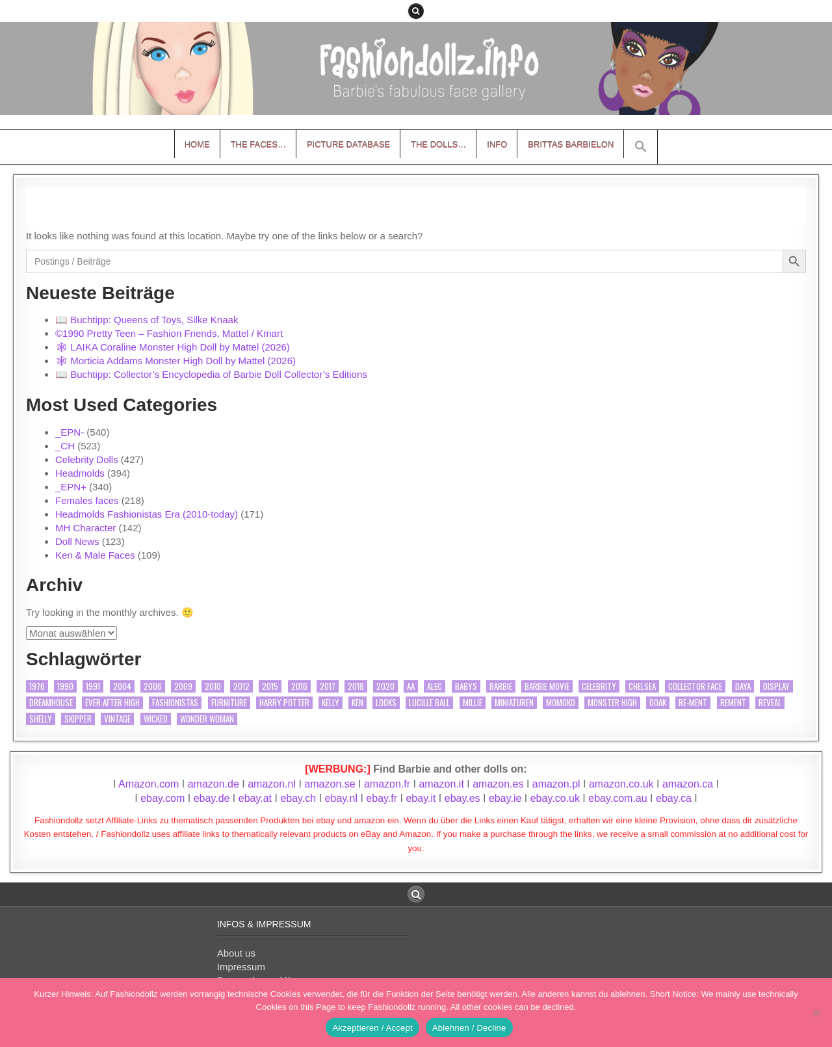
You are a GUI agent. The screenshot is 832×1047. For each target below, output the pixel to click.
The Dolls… (438, 144)
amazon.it (441, 783)
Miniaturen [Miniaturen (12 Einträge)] (514, 702)
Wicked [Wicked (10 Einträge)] (156, 719)
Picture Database (348, 144)
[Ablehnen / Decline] (815, 1012)
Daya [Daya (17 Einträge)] (743, 686)
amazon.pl (556, 783)
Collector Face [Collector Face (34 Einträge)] (695, 686)
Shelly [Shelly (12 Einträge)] (40, 719)
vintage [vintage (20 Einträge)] (117, 719)
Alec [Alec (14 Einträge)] (434, 686)
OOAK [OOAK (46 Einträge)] (657, 702)
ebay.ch (298, 798)
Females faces (87, 500)
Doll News (77, 541)
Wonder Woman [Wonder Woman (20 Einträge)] (207, 719)
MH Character (85, 527)
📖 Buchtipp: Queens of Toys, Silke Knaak (146, 319)
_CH (65, 445)
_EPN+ (70, 486)
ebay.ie (507, 798)
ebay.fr (381, 798)
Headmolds (80, 473)
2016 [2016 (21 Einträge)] (299, 686)
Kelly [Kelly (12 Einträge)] (330, 702)
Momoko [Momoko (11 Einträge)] (560, 702)
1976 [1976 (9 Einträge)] (37, 686)
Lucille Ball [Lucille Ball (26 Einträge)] (429, 702)
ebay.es (462, 798)
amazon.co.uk (621, 783)
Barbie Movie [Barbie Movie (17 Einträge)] (547, 686)
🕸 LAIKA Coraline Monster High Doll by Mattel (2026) (172, 346)
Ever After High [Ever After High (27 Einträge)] (112, 702)
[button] (641, 147)
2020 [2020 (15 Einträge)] (385, 686)
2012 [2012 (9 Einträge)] (241, 686)
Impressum (241, 966)
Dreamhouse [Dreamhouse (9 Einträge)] (51, 702)
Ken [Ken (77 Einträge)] (357, 702)
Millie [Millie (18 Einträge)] (472, 702)
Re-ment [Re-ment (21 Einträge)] (693, 702)
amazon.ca (687, 783)
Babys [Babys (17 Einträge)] (466, 686)
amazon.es (498, 783)
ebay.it (421, 798)
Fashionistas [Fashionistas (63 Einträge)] (175, 702)
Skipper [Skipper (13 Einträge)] (78, 719)
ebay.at (255, 798)
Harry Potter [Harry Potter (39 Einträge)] (284, 702)
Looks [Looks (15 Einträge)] (386, 702)
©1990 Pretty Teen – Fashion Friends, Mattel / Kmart (169, 333)
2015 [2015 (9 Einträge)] (270, 686)
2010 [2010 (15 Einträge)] (213, 686)
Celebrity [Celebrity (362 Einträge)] (599, 686)
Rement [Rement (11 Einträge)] (733, 702)
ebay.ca (674, 798)
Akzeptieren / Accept (372, 1028)
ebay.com (162, 798)
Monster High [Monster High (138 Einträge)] (612, 702)
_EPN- (69, 432)
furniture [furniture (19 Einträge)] (229, 702)
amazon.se (329, 783)
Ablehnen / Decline (469, 1028)
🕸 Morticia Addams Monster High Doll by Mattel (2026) (175, 360)
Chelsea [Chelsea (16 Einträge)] (642, 686)
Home (197, 144)
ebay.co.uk (555, 798)
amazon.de (213, 783)
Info (497, 144)
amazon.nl (272, 783)
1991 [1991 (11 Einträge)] (93, 686)
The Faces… (258, 144)
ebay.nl (343, 798)
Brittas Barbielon (571, 144)
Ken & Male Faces (95, 555)
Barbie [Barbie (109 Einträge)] (500, 686)
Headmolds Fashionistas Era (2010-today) (146, 514)
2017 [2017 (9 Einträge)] (327, 686)
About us (236, 953)
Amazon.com (148, 783)
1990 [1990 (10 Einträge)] (65, 686)
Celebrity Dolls (86, 459)
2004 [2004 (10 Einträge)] (122, 686)
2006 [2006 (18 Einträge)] (153, 686)
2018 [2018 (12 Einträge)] (356, 686)
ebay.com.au (617, 798)
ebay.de (212, 798)
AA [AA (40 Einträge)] (411, 686)
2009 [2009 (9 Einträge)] (183, 686)
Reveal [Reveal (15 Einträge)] (770, 702)
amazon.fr (387, 783)
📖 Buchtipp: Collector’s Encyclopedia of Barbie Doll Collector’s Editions (211, 374)
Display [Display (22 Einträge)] (776, 686)
